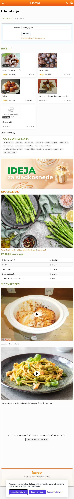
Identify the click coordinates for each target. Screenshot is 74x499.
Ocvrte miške (8, 122)
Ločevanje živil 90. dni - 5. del (12, 278)
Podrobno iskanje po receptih (32, 38)
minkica (31, 74)
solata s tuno (58, 149)
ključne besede (7, 18)
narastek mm (20, 146)
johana (54, 269)
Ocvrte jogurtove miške (12, 70)
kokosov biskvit (29, 149)
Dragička (55, 260)
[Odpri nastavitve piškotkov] (55, 492)
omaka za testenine (10, 152)
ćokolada (19, 142)
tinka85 (31, 126)
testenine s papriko (51, 142)
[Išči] (67, 3)
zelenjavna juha (8, 146)
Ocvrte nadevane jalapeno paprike (53, 96)
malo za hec (6, 269)
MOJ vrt (4, 265)
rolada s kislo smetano (44, 149)
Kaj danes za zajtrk (8, 274)
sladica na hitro (8, 142)
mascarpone (29, 142)
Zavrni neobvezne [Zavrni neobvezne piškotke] (37, 492)
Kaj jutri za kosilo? (8, 260)
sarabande (67, 100)
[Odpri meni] (3, 3)
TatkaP (68, 74)
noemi (54, 265)
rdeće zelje (39, 142)
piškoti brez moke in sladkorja (13, 149)
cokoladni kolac (32, 146)
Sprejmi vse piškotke (18, 492)
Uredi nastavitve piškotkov (37, 439)
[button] (71, 3)
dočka (54, 278)
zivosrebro (30, 100)
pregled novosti (19, 18)
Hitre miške (44, 70)
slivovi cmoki (64, 142)
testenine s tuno (45, 146)
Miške (5, 96)
